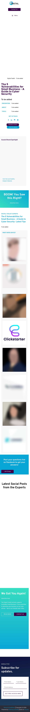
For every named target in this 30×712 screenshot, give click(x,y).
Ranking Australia (14, 709)
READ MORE (5, 613)
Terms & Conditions (9, 707)
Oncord (26, 709)
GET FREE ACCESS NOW (13, 693)
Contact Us (11, 9)
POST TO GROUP (13, 127)
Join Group (4, 471)
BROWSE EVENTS (13, 124)
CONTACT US (17, 613)
